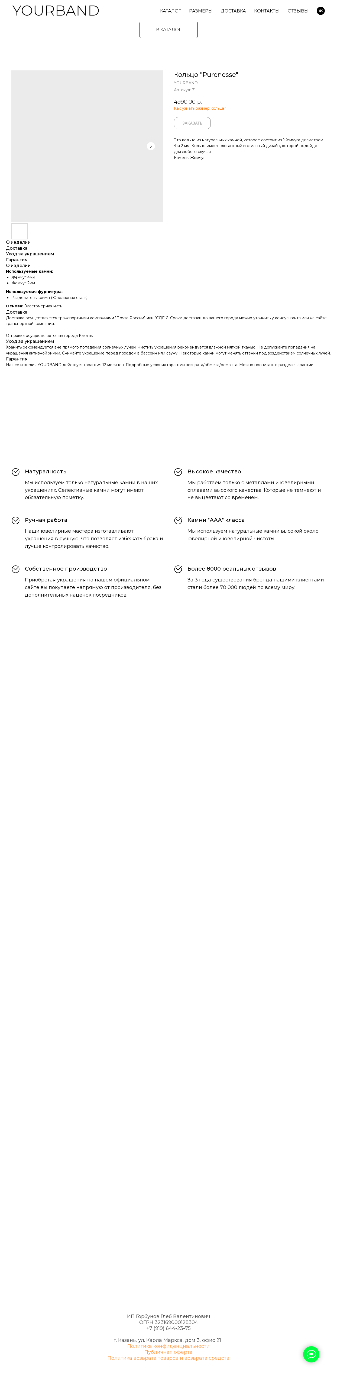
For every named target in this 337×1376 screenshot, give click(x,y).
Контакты (267, 11)
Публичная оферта (168, 1352)
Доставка (233, 11)
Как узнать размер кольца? (200, 108)
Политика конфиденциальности (168, 1346)
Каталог (170, 11)
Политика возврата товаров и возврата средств (168, 1358)
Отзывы (298, 11)
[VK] (321, 11)
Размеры (201, 11)
